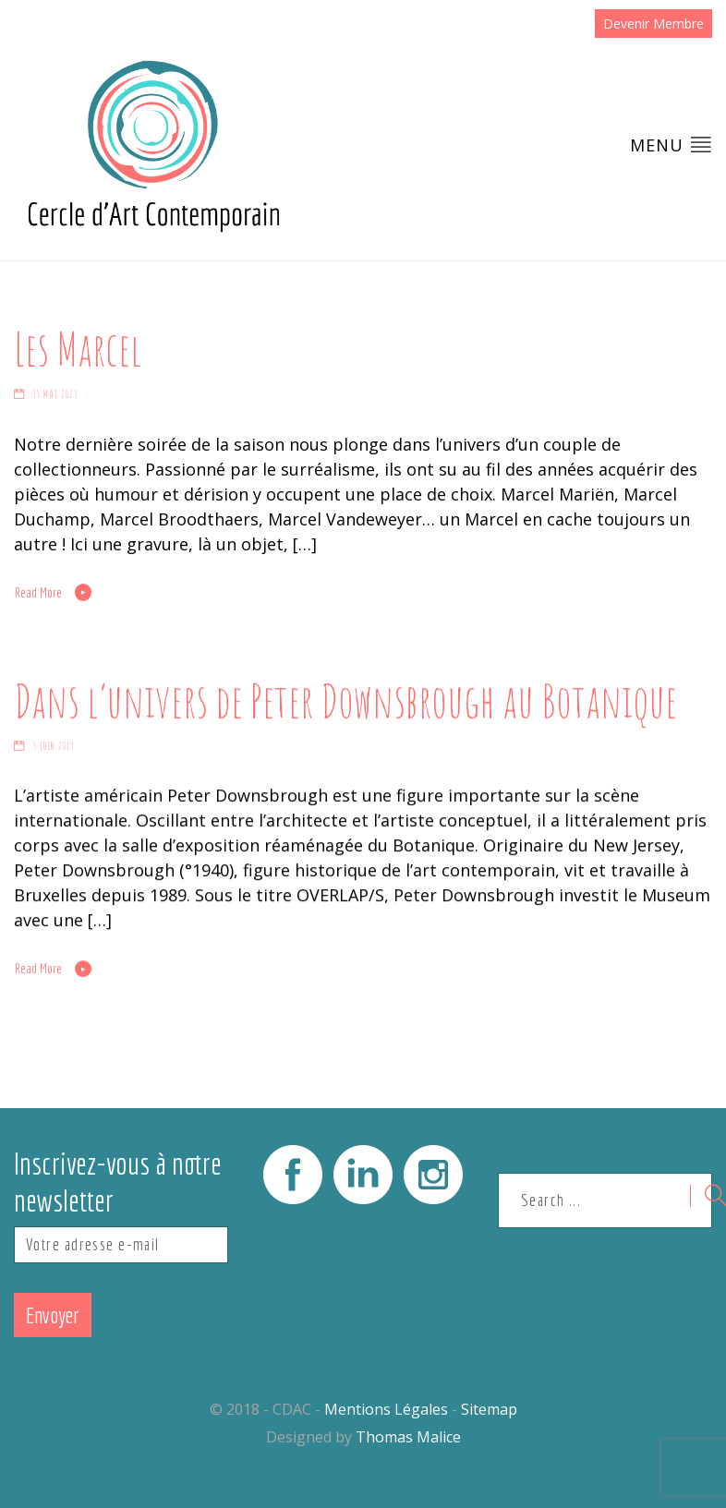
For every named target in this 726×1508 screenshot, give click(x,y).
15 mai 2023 (56, 394)
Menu (671, 144)
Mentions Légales (386, 1409)
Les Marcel (77, 348)
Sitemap (489, 1409)
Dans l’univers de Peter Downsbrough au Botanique (345, 700)
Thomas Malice (408, 1437)
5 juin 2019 (54, 746)
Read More (38, 592)
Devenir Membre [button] (653, 23)
